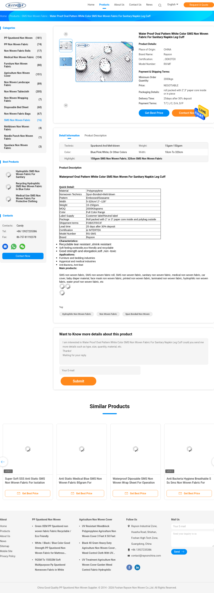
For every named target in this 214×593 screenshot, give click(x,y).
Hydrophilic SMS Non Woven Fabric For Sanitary (28, 174)
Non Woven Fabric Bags (23, 113)
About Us (5, 536)
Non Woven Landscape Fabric (23, 84)
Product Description (95, 135)
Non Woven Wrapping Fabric (23, 99)
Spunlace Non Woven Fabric (23, 146)
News (3, 541)
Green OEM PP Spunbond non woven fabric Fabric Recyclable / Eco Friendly (53, 531)
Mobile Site (6, 551)
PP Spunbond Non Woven (23, 38)
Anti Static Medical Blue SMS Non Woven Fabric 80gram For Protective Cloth (80, 482)
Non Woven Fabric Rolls (23, 51)
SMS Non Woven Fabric (23, 120)
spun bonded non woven (137, 314)
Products (5, 531)
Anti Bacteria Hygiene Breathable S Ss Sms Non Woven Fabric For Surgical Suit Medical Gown (189, 482)
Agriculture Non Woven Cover (23, 74)
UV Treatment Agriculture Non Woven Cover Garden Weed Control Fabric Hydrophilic (99, 564)
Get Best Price (154, 113)
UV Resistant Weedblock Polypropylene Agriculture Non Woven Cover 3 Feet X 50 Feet (99, 531)
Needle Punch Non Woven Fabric (23, 137)
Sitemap (4, 546)
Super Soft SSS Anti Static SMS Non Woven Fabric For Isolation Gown (25, 482)
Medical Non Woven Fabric (23, 57)
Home (3, 526)
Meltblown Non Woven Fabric (23, 128)
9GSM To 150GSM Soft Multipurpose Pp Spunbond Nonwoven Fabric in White (50, 564)
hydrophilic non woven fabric (76, 314)
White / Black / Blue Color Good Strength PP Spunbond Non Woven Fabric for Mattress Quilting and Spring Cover (52, 548)
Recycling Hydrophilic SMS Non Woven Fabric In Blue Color (29, 186)
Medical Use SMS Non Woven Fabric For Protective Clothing (28, 198)
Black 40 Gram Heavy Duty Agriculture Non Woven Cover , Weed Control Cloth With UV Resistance (99, 548)
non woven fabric (108, 314)
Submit (78, 381)
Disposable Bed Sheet (23, 107)
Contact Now (23, 256)
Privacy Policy (7, 556)
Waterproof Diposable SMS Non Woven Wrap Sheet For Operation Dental (134, 482)
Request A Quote (199, 4)
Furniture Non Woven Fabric (23, 65)
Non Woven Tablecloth (23, 91)
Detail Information (69, 135)
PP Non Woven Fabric (23, 44)
